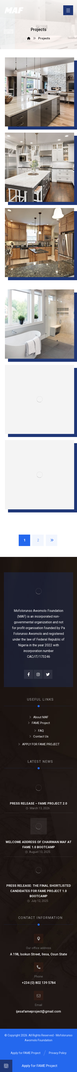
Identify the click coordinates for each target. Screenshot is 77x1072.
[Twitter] (47, 674)
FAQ (38, 731)
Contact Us (38, 736)
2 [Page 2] (38, 540)
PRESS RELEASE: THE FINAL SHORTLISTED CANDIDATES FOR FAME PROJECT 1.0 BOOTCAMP (38, 891)
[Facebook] (28, 674)
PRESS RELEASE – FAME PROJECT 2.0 (38, 803)
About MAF (38, 717)
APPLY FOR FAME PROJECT (38, 744)
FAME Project (38, 723)
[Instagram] (38, 674)
